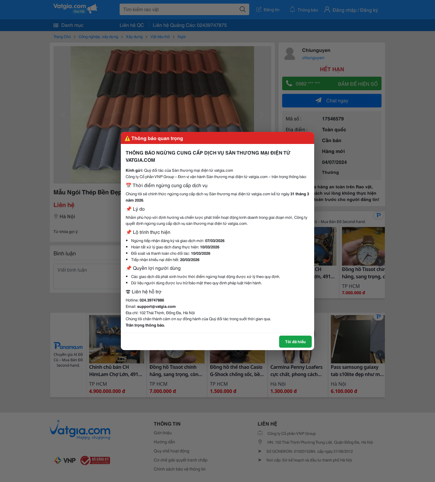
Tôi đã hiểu (295, 341)
